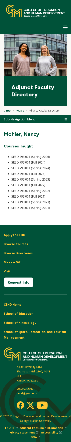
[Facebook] (20, 405)
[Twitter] (30, 405)
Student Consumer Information (43, 428)
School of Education (19, 314)
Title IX (11, 428)
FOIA (35, 437)
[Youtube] (42, 405)
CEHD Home (13, 304)
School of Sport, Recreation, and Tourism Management (35, 335)
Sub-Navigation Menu (20, 119)
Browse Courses (16, 244)
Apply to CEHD (14, 235)
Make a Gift (13, 262)
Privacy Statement (23, 432)
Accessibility (51, 432)
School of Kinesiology (20, 323)
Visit (7, 271)
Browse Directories (18, 253)
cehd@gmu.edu (27, 393)
